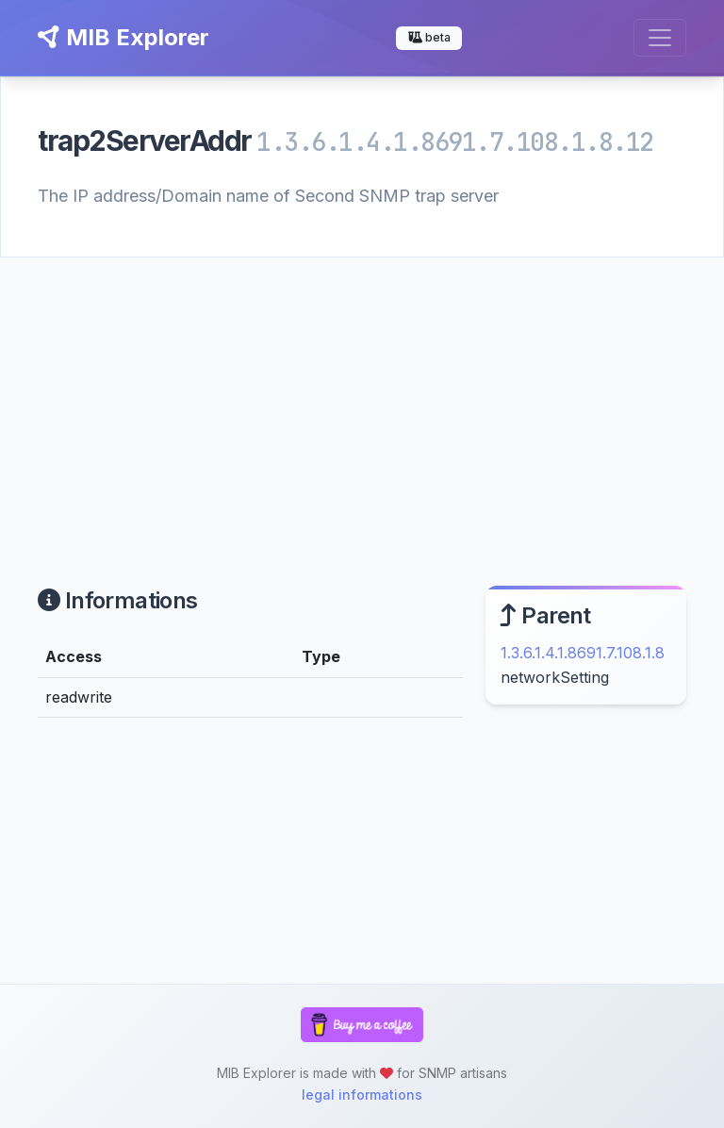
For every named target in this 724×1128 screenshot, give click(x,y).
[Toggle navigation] (660, 38)
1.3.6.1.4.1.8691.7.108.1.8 (583, 652)
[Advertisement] (362, 399)
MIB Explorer (123, 37)
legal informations (362, 1095)
